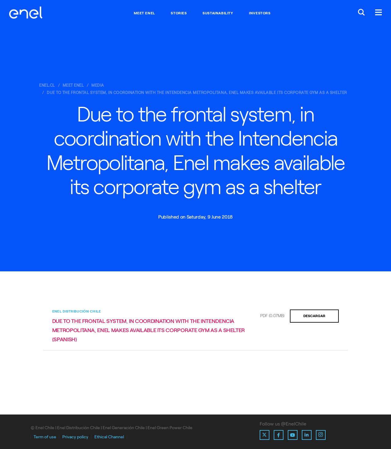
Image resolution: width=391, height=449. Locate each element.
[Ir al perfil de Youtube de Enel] (293, 435)
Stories (179, 13)
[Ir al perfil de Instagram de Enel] (321, 435)
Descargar (314, 316)
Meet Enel (144, 13)
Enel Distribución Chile (76, 311)
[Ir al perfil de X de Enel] (264, 435)
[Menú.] (378, 13)
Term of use (45, 437)
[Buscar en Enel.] (361, 13)
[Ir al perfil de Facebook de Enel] (278, 435)
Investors (259, 13)
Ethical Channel (109, 437)
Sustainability (218, 13)
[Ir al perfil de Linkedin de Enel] (307, 435)
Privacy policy (75, 437)
